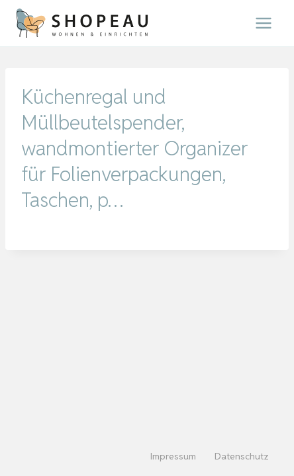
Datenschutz (242, 456)
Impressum (173, 456)
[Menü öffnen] (263, 23)
